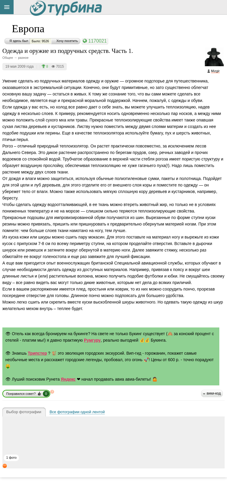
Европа (28, 29)
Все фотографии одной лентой (77, 412)
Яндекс (68, 379)
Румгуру (92, 340)
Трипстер (37, 353)
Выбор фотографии (23, 412)
